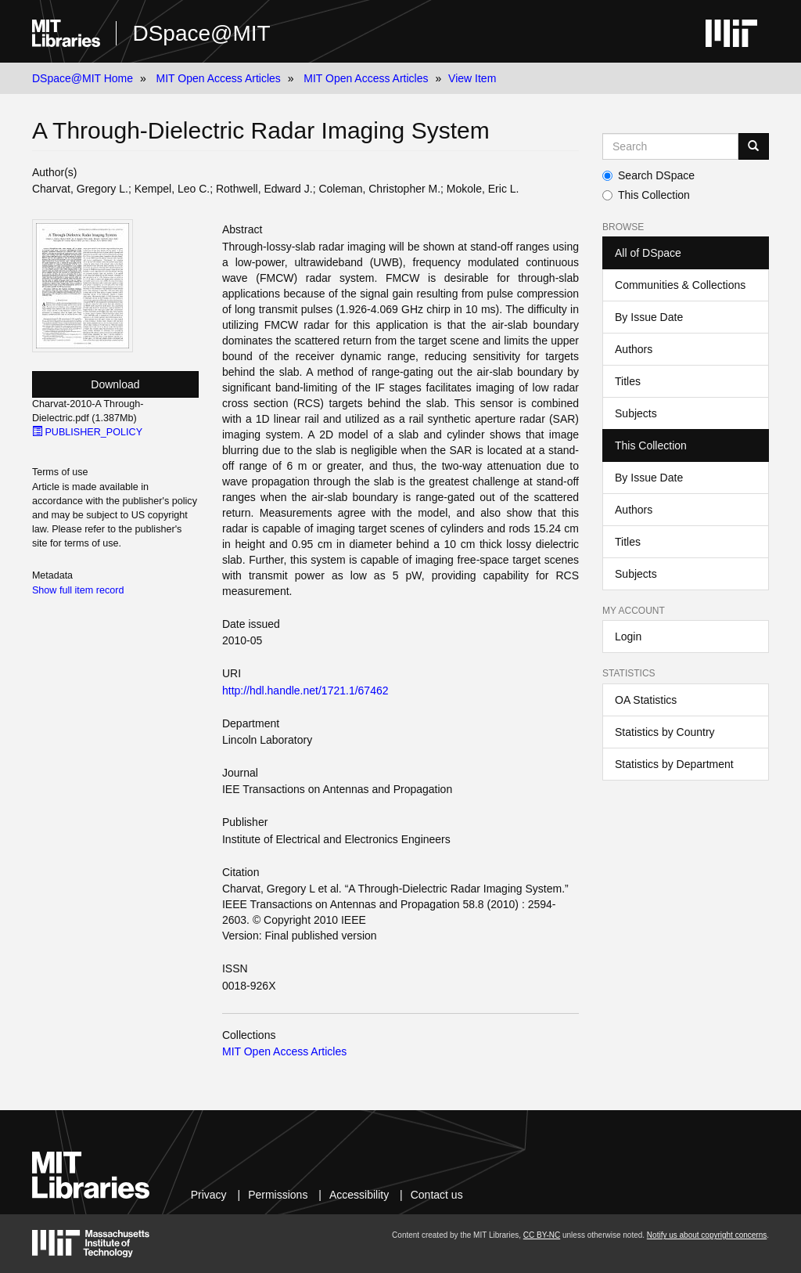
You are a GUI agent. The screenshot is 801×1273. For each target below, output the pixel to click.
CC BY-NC (541, 1235)
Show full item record (78, 590)
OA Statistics (646, 700)
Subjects (636, 413)
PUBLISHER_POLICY (87, 432)
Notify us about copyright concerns (707, 1235)
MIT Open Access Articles (218, 78)
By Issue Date (649, 317)
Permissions (277, 1194)
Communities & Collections (680, 285)
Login (628, 636)
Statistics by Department (674, 764)
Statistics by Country (665, 732)
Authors (633, 349)
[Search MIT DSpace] (670, 146)
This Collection (646, 195)
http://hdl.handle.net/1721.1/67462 (305, 690)
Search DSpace (648, 175)
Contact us (437, 1194)
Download (115, 384)
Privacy (209, 1194)
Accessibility (359, 1194)
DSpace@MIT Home (82, 78)
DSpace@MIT (201, 33)
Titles (628, 381)
